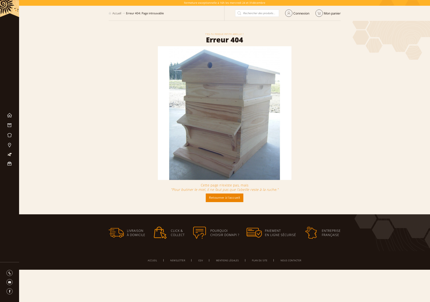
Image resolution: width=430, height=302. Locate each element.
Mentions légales (227, 260)
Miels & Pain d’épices (9, 135)
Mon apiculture (9, 154)
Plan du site (259, 260)
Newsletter (177, 260)
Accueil (9, 115)
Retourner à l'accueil (224, 197)
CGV (200, 260)
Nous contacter (9, 163)
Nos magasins (9, 145)
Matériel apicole (9, 125)
